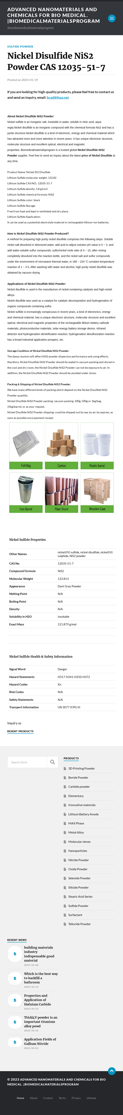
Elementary (76, 796)
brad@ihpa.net (58, 97)
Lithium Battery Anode (83, 814)
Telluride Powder (79, 924)
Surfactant (75, 915)
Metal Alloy (76, 832)
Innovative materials (82, 805)
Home (20, 1098)
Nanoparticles (77, 850)
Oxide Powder (77, 869)
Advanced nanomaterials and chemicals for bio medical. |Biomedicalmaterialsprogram (55, 15)
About (33, 1098)
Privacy (76, 1098)
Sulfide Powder (20, 46)
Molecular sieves (79, 841)
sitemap (91, 1098)
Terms (62, 1098)
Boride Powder (78, 777)
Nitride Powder (78, 860)
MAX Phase (76, 823)
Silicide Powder (78, 887)
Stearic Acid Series (80, 896)
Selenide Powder (79, 878)
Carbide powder (79, 786)
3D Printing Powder (81, 768)
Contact (48, 1098)
